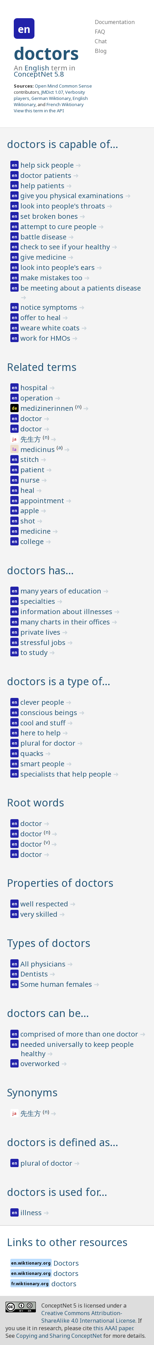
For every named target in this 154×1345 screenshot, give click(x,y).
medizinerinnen (47, 408)
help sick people (47, 165)
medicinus (38, 449)
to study (34, 652)
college (32, 541)
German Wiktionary (51, 98)
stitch (30, 459)
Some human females (57, 984)
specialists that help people (66, 774)
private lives (41, 632)
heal (28, 490)
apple (30, 510)
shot (28, 520)
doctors (46, 53)
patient (33, 469)
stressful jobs (43, 642)
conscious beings (49, 712)
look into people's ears (58, 267)
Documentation (115, 22)
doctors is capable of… (62, 144)
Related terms (41, 367)
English (36, 67)
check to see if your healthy (66, 246)
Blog (100, 51)
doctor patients (46, 175)
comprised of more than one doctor (80, 1034)
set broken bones (50, 216)
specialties (38, 601)
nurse (30, 480)
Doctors (66, 1263)
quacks (32, 753)
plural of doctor (47, 1163)
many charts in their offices (66, 621)
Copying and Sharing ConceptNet (59, 1336)
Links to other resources (67, 1242)
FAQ (100, 31)
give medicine (44, 257)
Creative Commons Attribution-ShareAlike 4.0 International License (88, 1316)
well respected (45, 903)
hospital (34, 387)
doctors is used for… (57, 1192)
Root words (35, 802)
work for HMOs (46, 338)
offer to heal (41, 317)
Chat (101, 41)
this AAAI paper (113, 1328)
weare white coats (50, 327)
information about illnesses (67, 611)
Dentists (35, 974)
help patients (43, 185)
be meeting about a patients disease (80, 288)
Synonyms (32, 1092)
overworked (40, 1063)
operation (37, 398)
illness (31, 1212)
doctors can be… (48, 1013)
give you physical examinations (72, 195)
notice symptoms (49, 307)
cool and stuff (43, 722)
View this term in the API (39, 111)
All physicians (43, 964)
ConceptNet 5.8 (39, 74)
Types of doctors (48, 943)
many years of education (61, 591)
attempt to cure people (59, 226)
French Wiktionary (65, 104)
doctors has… (40, 570)
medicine (36, 531)
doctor (32, 418)
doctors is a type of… (58, 681)
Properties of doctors (60, 883)
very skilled (39, 914)
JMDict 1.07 (52, 92)
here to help (41, 732)
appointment (43, 500)
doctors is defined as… (62, 1142)
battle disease (44, 236)
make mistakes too (52, 277)
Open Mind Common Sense (63, 86)
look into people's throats (63, 206)
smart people (43, 763)
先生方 (31, 439)
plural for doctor (48, 743)
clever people (43, 702)
